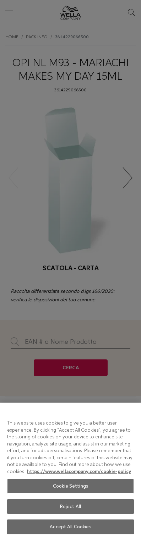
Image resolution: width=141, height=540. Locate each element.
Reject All (70, 506)
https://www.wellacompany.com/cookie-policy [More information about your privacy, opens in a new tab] (79, 471)
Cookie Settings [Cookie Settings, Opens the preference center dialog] (70, 486)
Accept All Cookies (70, 526)
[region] (70, 471)
